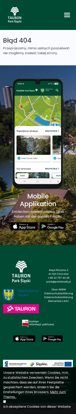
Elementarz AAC (58, 301)
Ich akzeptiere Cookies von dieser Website (37, 406)
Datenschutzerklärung (58, 293)
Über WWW (58, 289)
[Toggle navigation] (67, 15)
